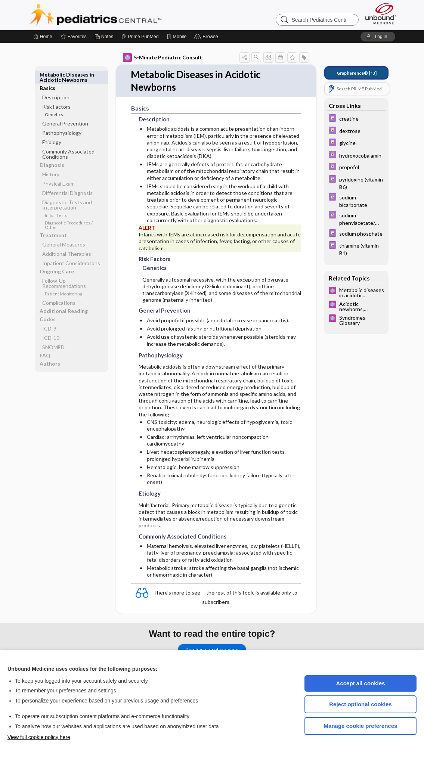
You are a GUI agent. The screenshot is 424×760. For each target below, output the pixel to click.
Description (55, 84)
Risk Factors (56, 93)
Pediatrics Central (122, 15)
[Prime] (139, 36)
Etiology (51, 128)
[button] (207, 36)
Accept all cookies (360, 683)
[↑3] (357, 73)
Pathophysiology (61, 119)
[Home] (42, 36)
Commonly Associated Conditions (68, 140)
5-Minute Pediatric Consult (162, 57)
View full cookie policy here (38, 737)
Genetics (54, 101)
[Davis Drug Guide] (356, 119)
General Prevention (65, 110)
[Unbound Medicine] (380, 13)
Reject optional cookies (360, 704)
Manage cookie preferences (360, 726)
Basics (47, 74)
